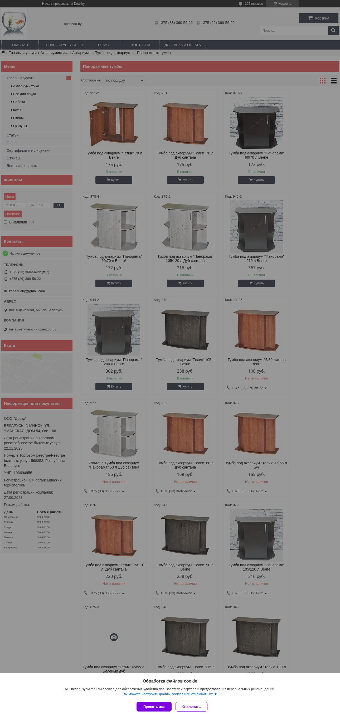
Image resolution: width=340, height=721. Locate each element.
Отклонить (193, 707)
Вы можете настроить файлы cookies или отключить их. (168, 695)
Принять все (154, 707)
